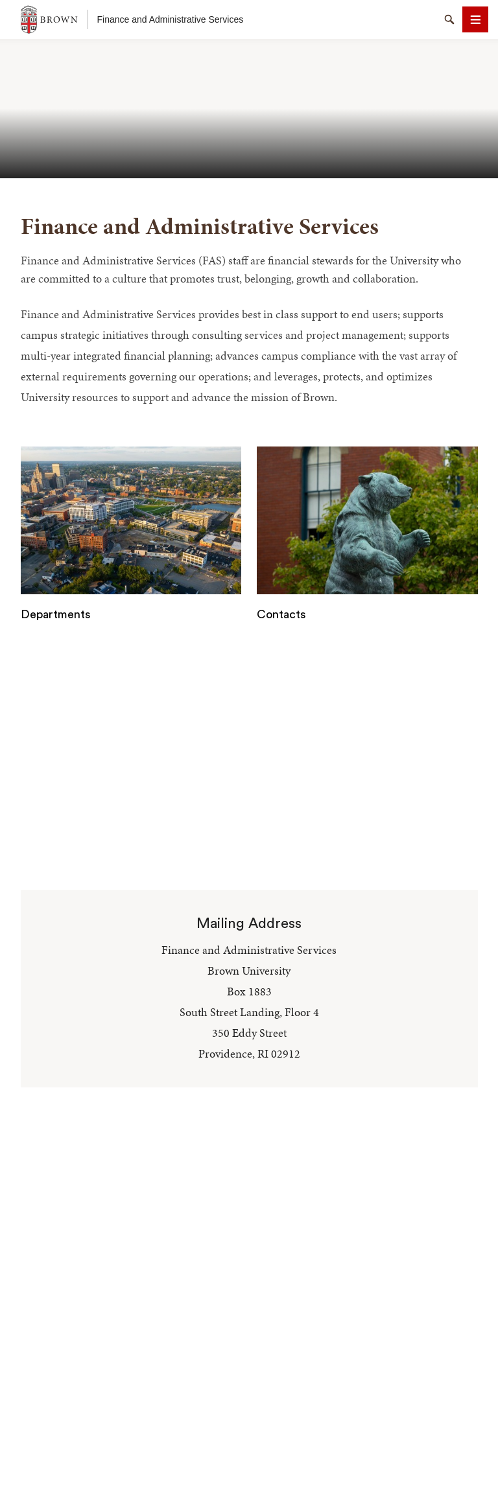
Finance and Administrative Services (170, 19)
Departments (56, 614)
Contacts (281, 614)
